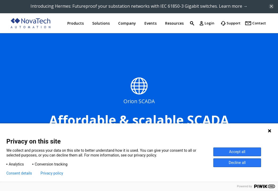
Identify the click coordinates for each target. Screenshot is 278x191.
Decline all (237, 162)
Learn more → (233, 6)
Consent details (19, 173)
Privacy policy (52, 173)
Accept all (237, 152)
